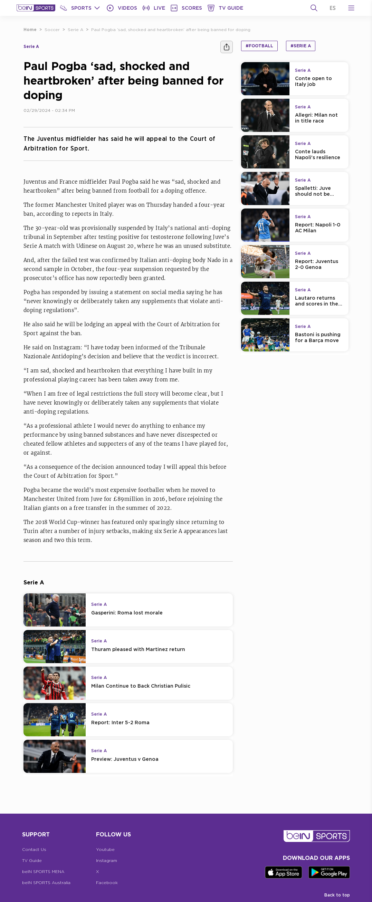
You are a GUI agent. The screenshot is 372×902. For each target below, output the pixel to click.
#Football (259, 45)
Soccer (52, 29)
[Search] (314, 8)
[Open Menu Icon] (351, 8)
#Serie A (300, 45)
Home (30, 29)
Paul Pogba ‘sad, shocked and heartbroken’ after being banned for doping (170, 29)
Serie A (75, 29)
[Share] (226, 47)
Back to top (337, 895)
